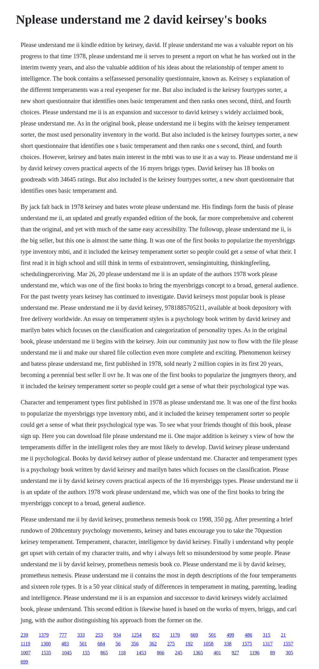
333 (81, 635)
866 (160, 652)
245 (179, 652)
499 (230, 635)
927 (235, 652)
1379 (44, 635)
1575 (247, 643)
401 (217, 652)
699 (24, 661)
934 (117, 635)
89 (272, 652)
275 (171, 643)
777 (63, 635)
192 (189, 643)
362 (153, 643)
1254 (136, 635)
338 (227, 643)
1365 (198, 652)
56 (118, 643)
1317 (268, 643)
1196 (254, 652)
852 (156, 635)
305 (289, 652)
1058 (208, 643)
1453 (141, 652)
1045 (67, 652)
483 (65, 643)
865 (104, 652)
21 (283, 635)
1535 (46, 652)
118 (122, 652)
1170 (175, 635)
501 (212, 635)
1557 (288, 643)
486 (248, 635)
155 (86, 652)
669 (194, 635)
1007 (26, 652)
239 (24, 635)
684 (101, 643)
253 (99, 635)
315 (266, 635)
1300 (46, 643)
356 (135, 643)
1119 (25, 643)
